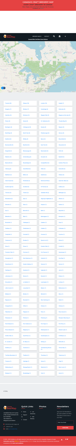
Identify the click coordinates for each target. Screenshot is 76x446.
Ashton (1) (61, 204)
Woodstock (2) (9, 198)
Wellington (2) (62, 192)
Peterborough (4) (45, 133)
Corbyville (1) (8, 234)
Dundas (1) (25, 240)
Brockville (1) (8, 222)
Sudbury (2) (61, 187)
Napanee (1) (8, 300)
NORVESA (30, 441)
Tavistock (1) (26, 347)
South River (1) (26, 336)
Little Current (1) (9, 288)
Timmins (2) (8, 192)
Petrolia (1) (26, 318)
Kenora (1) (25, 276)
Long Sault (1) (26, 288)
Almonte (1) (8, 204)
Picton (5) (7, 121)
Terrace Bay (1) (62, 347)
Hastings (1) (8, 270)
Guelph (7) (61, 103)
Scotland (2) (26, 187)
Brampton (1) (62, 216)
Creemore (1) (8, 240)
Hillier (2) (43, 169)
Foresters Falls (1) (9, 252)
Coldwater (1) (62, 228)
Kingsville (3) (8, 151)
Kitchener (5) (26, 115)
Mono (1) (61, 294)
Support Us (24, 416)
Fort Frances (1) (45, 252)
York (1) (43, 373)
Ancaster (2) (44, 157)
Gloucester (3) (62, 145)
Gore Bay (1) (62, 258)
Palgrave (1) (26, 312)
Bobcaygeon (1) (45, 216)
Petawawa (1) (8, 318)
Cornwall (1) (26, 234)
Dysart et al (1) (44, 240)
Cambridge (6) (44, 109)
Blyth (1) (25, 216)
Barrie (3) (43, 139)
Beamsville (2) (8, 163)
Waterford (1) (44, 367)
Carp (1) (61, 222)
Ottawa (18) (26, 103)
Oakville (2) (43, 175)
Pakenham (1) (8, 312)
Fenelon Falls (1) (45, 246)
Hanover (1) (44, 264)
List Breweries (32, 413)
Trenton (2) (26, 192)
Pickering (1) (44, 318)
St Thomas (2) (44, 187)
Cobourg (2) (8, 169)
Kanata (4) (43, 127)
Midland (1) (8, 294)
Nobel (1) (61, 300)
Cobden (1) (43, 228)
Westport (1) (8, 373)
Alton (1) (25, 204)
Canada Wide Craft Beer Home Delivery (38, 39)
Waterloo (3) (8, 157)
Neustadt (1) (26, 300)
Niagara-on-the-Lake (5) (64, 115)
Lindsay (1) (61, 282)
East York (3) (44, 145)
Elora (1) (7, 246)
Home (24, 412)
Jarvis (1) (61, 270)
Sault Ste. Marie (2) (63, 181)
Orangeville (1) (8, 306)
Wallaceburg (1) (9, 367)
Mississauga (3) (27, 151)
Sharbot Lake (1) (63, 330)
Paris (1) (43, 312)
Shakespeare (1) (45, 330)
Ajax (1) (25, 198)
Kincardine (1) (8, 282)
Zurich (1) (61, 373)
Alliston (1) (61, 198)
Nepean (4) (61, 127)
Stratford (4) (8, 139)
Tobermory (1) (62, 355)
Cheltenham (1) (27, 228)
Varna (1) (43, 361)
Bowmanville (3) (9, 145)
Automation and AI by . (11, 441)
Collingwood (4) (27, 127)
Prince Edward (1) (9, 330)
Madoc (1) (43, 288)
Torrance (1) (8, 361)
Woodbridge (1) (27, 373)
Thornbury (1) (44, 355)
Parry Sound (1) (62, 312)
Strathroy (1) (8, 347)
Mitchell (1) (44, 294)
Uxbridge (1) (26, 361)
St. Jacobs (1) (8, 342)
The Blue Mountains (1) (11, 355)
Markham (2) (8, 175)
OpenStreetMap (68, 91)
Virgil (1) (61, 361)
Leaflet (62, 91)
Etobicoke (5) (62, 109)
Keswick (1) (44, 276)
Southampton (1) (45, 336)
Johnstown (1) (8, 276)
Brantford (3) (26, 145)
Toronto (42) (8, 103)
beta (41, 8)
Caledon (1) (44, 222)
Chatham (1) (8, 228)
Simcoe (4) (61, 133)
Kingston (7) (8, 109)
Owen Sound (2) (9, 181)
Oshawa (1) (61, 306)
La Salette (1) (26, 282)
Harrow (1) (61, 264)
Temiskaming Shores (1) (46, 348)
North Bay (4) (8, 133)
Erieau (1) (25, 246)
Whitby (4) (25, 139)
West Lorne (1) (62, 367)
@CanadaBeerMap (13, 429)
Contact (46, 36)
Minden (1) (25, 294)
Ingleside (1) (44, 270)
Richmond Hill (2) (45, 181)
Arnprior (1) (44, 204)
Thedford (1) (26, 355)
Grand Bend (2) (27, 169)
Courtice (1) (62, 234)
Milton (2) (25, 175)
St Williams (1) (62, 336)
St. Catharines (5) (45, 121)
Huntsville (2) (62, 169)
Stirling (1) (43, 342)
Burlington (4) (8, 127)
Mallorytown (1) (62, 288)
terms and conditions (18, 443)
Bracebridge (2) (27, 163)
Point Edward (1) (9, 324)
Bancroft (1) (26, 210)
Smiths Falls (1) (9, 336)
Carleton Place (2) (63, 163)
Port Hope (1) (44, 324)
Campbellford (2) (45, 163)
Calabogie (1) (26, 222)
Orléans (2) (61, 175)
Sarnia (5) (25, 121)
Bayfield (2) (61, 157)
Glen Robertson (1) (27, 258)
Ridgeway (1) (26, 330)
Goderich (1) (44, 258)
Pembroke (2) (26, 181)
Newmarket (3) (44, 151)
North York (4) (26, 133)
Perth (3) (61, 151)
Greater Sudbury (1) (28, 264)
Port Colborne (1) (27, 324)
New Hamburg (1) (45, 300)
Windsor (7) (26, 109)
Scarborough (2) (9, 187)
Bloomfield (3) (62, 139)
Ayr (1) (7, 210)
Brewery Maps (37, 36)
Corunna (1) (44, 234)
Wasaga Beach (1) (27, 367)
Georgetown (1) (9, 258)
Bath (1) (43, 210)
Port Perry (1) (62, 324)
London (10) (44, 103)
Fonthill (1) (61, 246)
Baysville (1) (62, 210)
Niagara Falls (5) (45, 115)
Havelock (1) (26, 270)
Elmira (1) (61, 240)
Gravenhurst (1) (9, 264)
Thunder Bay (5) (63, 121)
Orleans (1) (43, 306)
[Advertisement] (38, 22)
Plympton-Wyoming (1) (64, 318)
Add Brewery (32, 417)
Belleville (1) (8, 216)
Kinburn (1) (61, 276)
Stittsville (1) (62, 342)
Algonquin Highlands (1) (47, 198)
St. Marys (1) (26, 342)
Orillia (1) (25, 306)
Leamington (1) (44, 282)
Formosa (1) (26, 252)
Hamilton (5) (8, 115)
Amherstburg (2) (27, 157)
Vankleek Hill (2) (45, 192)
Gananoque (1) (62, 252)
